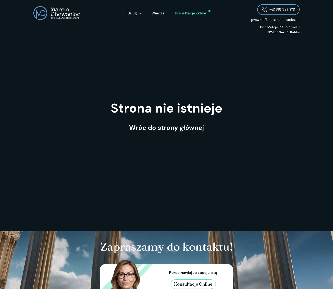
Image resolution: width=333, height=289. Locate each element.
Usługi (132, 13)
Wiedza (157, 13)
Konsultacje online (190, 13)
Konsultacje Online (193, 284)
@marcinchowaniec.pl (275, 19)
